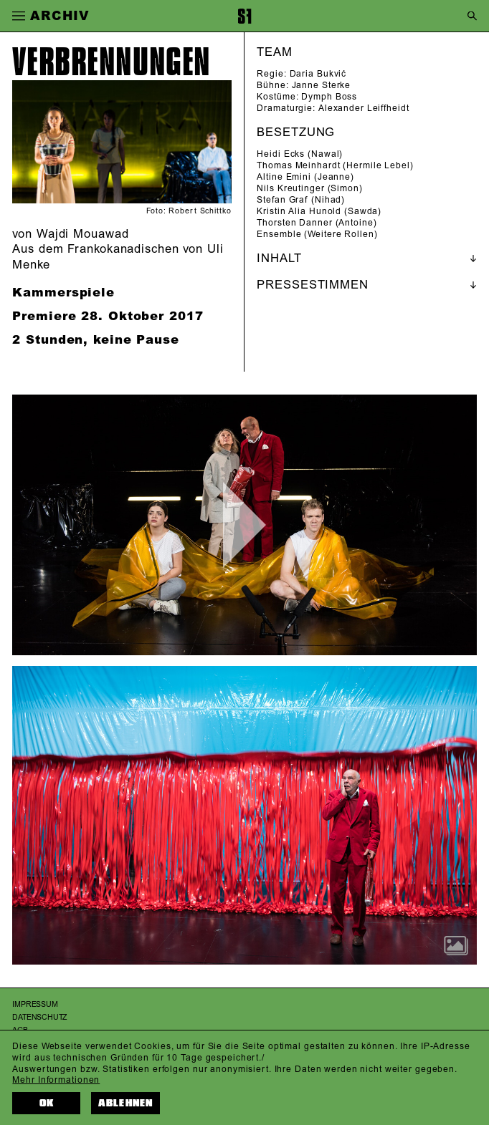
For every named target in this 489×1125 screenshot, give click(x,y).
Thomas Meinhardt (298, 165)
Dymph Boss (329, 97)
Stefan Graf (282, 200)
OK (46, 1103)
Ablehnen (125, 1103)
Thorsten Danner (294, 223)
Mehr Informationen (56, 1080)
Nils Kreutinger (290, 188)
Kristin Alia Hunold (299, 211)
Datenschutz (39, 1017)
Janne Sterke (321, 85)
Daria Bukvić (318, 74)
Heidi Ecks (281, 154)
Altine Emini (284, 177)
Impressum (34, 1004)
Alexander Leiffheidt (363, 108)
